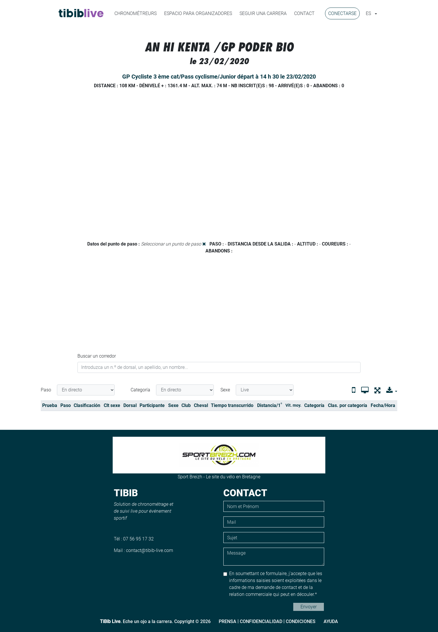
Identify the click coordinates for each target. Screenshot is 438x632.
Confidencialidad (261, 621)
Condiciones (300, 621)
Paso (46, 390)
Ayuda (331, 621)
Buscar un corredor (96, 356)
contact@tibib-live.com (149, 550)
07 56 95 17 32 (138, 539)
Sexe (225, 390)
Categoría (140, 390)
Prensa (227, 621)
